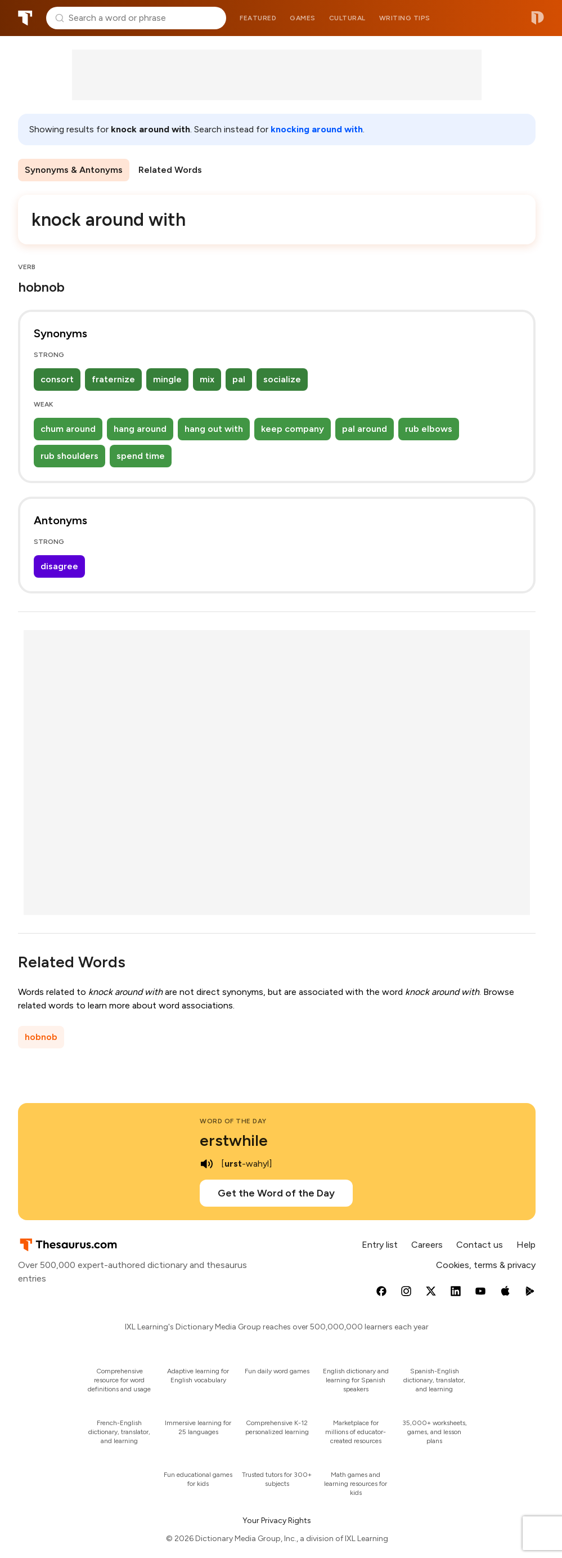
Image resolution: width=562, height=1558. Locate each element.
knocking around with (317, 129)
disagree (59, 566)
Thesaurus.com (25, 18)
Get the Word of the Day (276, 1193)
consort (57, 379)
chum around (68, 428)
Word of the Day (233, 1121)
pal (238, 379)
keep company (292, 428)
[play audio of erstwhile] (206, 1164)
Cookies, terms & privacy (486, 1265)
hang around (140, 428)
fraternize (113, 379)
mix (207, 379)
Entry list (380, 1244)
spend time (140, 455)
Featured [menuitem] (258, 18)
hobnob (41, 1037)
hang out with (214, 428)
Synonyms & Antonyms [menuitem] (74, 169)
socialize (282, 379)
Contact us (479, 1244)
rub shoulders (69, 455)
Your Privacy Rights (276, 1520)
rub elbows (428, 428)
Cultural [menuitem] (347, 18)
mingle (167, 379)
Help (526, 1244)
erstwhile (234, 1140)
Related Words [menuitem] (170, 169)
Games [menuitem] (303, 18)
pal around (364, 428)
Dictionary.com (537, 18)
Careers (427, 1244)
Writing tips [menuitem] (404, 18)
